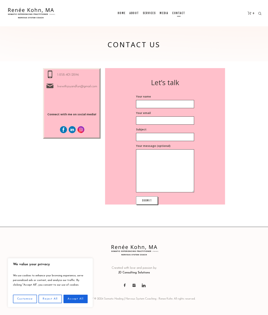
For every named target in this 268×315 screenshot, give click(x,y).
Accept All (75, 298)
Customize (25, 298)
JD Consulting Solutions (134, 272)
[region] (50, 282)
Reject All (50, 298)
